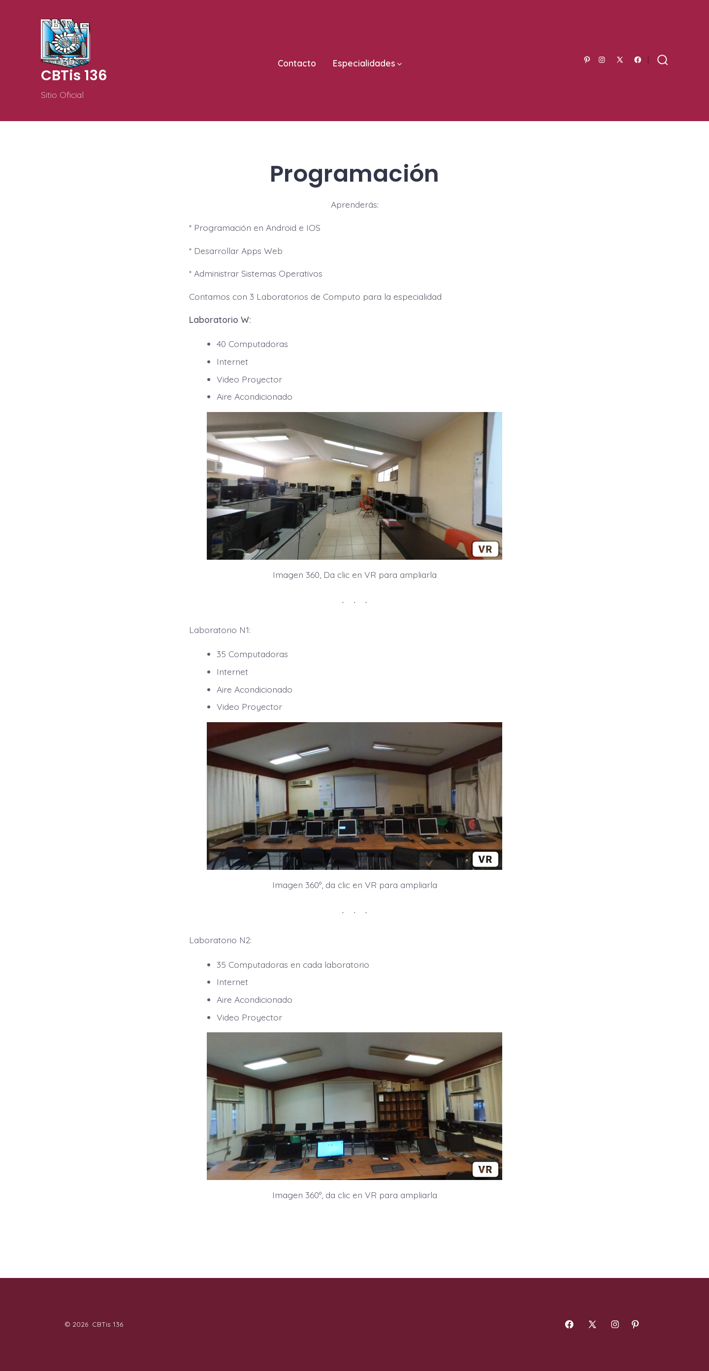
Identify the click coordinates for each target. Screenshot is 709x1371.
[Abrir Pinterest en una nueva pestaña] (587, 60)
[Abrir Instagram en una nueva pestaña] (602, 60)
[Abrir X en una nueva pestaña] (620, 60)
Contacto (297, 63)
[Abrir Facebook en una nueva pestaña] (638, 60)
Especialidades (367, 63)
